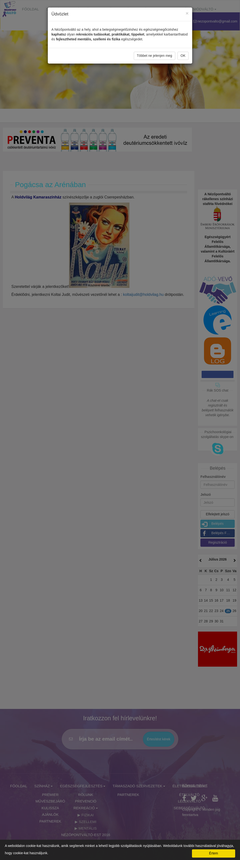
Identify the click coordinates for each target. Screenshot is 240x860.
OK (183, 56)
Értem (213, 853)
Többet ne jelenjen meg (154, 56)
